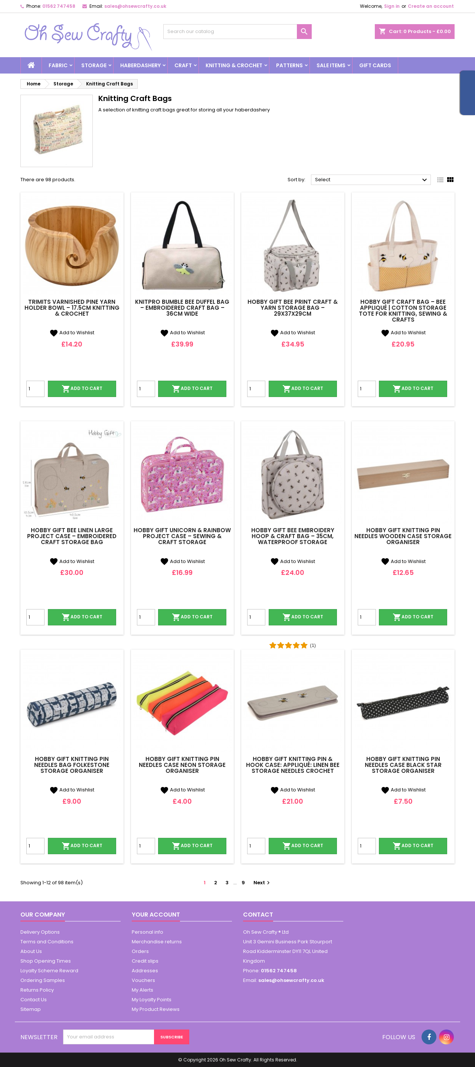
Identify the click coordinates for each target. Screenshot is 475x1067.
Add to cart (82, 388)
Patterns (289, 65)
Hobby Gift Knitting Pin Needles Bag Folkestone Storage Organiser (71, 765)
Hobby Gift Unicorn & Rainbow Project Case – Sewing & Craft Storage (182, 536)
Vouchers (143, 980)
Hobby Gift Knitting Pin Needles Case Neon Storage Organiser (182, 765)
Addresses (145, 970)
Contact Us (33, 999)
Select (372, 180)
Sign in (392, 6)
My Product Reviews (156, 1009)
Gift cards (375, 65)
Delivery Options (40, 932)
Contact (258, 914)
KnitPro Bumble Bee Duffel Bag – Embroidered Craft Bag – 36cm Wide (182, 308)
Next (262, 882)
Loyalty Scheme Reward (49, 970)
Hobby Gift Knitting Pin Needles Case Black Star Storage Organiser (403, 765)
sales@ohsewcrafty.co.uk (135, 6)
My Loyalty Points (151, 999)
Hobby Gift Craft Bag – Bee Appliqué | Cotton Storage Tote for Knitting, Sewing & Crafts (403, 310)
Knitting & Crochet (234, 65)
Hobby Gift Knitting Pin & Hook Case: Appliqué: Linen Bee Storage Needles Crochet (293, 765)
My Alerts (142, 989)
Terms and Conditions (46, 941)
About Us (31, 951)
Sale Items (331, 65)
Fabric (58, 65)
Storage (94, 65)
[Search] (237, 31)
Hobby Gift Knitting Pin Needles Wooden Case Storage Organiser (403, 536)
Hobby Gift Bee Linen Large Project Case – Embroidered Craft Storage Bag (72, 536)
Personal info (147, 932)
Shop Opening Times (45, 960)
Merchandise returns (157, 941)
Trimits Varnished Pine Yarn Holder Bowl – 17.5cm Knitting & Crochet (71, 308)
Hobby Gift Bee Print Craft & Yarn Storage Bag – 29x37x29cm (293, 308)
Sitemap (30, 1009)
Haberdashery (140, 65)
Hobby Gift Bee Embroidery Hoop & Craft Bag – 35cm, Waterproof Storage (292, 536)
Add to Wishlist (71, 332)
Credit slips (145, 960)
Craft (183, 65)
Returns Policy (37, 989)
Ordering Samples (42, 980)
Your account (156, 914)
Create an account (431, 6)
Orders (140, 951)
